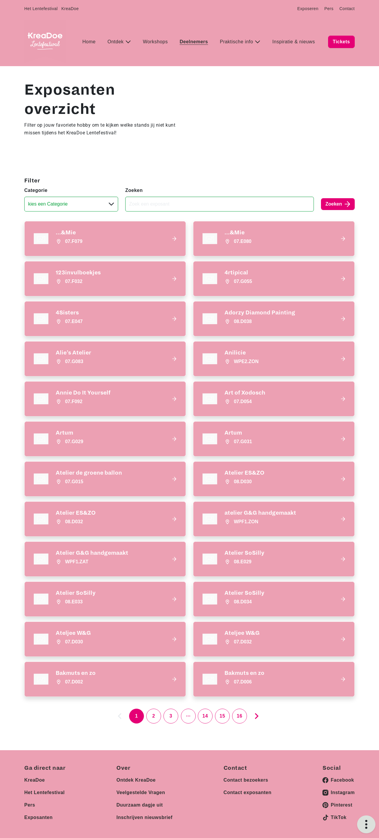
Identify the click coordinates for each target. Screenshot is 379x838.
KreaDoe (70, 8)
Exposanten (38, 814)
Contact (347, 8)
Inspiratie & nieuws (293, 41)
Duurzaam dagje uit (139, 802)
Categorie (35, 190)
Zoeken (134, 190)
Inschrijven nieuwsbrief (144, 814)
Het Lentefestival (41, 8)
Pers (328, 8)
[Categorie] (71, 204)
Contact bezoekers (246, 777)
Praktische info (237, 41)
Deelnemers (194, 41)
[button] (105, 238)
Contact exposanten (248, 789)
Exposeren (307, 8)
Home (89, 41)
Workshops (155, 41)
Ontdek (116, 41)
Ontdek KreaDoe (135, 777)
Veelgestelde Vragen (140, 789)
